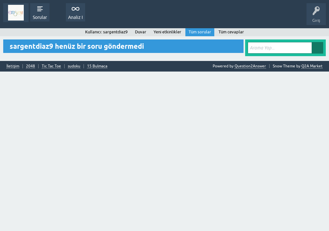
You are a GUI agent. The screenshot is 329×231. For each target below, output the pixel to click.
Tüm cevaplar (231, 32)
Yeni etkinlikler (167, 32)
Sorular (40, 17)
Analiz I (75, 17)
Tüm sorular (200, 32)
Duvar (140, 32)
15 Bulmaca (97, 66)
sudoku (74, 66)
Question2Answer (250, 66)
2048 (30, 66)
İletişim (12, 66)
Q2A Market (312, 66)
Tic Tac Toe (51, 66)
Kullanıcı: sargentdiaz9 (106, 32)
